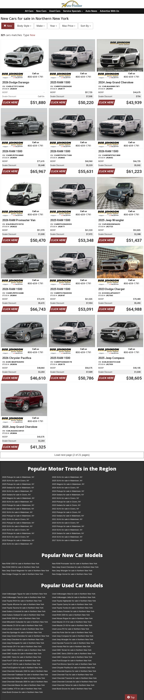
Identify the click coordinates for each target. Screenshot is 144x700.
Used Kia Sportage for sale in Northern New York (22, 632)
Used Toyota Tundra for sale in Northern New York (72, 608)
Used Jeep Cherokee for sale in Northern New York (23, 639)
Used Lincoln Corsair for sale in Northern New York (22, 629)
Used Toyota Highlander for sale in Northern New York (74, 601)
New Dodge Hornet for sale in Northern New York (72, 574)
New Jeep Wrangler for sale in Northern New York (72, 571)
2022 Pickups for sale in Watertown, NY (18, 516)
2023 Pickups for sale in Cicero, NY (66, 502)
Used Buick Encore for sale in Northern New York (72, 689)
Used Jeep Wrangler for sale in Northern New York (72, 639)
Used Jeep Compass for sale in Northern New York (72, 636)
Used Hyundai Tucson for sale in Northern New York (73, 643)
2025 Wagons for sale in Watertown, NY (68, 484)
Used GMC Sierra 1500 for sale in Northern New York (23, 650)
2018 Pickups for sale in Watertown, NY (18, 540)
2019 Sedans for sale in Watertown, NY (68, 533)
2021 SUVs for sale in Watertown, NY (67, 519)
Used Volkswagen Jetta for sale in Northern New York (73, 597)
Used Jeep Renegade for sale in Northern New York (23, 643)
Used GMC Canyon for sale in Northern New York (72, 657)
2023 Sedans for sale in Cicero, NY (66, 505)
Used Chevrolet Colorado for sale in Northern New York (74, 682)
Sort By (86, 25)
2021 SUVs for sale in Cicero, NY (15, 519)
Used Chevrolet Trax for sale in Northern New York (72, 675)
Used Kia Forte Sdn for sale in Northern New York (72, 632)
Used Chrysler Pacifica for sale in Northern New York (73, 668)
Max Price (68, 25)
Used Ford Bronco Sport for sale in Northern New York (74, 664)
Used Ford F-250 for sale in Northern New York (21, 664)
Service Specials (73, 11)
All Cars (29, 11)
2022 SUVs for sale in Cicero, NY (65, 509)
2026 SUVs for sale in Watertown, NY (67, 477)
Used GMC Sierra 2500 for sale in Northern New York (73, 653)
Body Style (24, 25)
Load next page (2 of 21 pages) (72, 455)
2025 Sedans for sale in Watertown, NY (18, 488)
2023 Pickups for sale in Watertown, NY (18, 505)
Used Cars (54, 11)
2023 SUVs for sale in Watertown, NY (17, 502)
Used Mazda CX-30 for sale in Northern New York (22, 625)
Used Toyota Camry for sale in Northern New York (72, 604)
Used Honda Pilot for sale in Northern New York (71, 646)
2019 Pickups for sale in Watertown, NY (18, 533)
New (8, 25)
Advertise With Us (109, 11)
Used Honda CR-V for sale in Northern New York (21, 646)
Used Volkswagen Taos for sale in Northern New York (23, 597)
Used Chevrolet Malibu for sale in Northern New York (23, 678)
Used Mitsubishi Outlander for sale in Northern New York (25, 622)
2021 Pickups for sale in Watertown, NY (18, 523)
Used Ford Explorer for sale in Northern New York (22, 668)
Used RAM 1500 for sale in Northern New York (71, 615)
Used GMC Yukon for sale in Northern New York (21, 657)
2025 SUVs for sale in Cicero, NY (15, 481)
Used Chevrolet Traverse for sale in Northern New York (74, 678)
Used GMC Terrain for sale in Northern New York (71, 650)
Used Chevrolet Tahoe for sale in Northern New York (73, 685)
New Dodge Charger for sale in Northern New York (22, 574)
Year (53, 25)
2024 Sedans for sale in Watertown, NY (68, 495)
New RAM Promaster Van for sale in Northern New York (74, 564)
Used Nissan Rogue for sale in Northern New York (72, 618)
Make (41, 25)
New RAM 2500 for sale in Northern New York (20, 567)
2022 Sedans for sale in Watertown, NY (68, 516)
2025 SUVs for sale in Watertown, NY (67, 481)
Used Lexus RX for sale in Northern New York (70, 629)
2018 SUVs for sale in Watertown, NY (67, 537)
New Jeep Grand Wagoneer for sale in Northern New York (25, 571)
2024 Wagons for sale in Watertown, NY (18, 498)
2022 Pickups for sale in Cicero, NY (66, 512)
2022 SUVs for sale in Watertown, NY (17, 512)
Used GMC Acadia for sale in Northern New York (21, 653)
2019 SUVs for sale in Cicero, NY (15, 530)
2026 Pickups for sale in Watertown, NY (18, 477)
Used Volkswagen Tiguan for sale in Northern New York (24, 594)
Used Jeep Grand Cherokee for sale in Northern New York (25, 636)
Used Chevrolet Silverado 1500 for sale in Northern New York (25, 671)
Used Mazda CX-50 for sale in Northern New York (72, 625)
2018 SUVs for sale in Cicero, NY (15, 537)
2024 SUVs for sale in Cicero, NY (65, 488)
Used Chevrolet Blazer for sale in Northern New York (23, 685)
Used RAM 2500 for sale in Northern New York (21, 618)
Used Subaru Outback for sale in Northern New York (23, 615)
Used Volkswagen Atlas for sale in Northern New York (73, 594)
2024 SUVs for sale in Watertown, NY (17, 491)
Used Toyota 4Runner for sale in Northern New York (23, 604)
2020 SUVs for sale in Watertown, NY (17, 526)
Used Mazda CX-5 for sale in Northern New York (71, 622)
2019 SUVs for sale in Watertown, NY (67, 530)
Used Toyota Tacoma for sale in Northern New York (22, 608)
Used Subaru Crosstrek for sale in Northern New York (23, 611)
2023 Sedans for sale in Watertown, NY (18, 509)
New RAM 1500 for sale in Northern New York (20, 564)
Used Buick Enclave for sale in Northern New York (22, 692)
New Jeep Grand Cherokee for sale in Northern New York (75, 567)
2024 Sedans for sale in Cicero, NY (16, 495)
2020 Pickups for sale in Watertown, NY (68, 526)
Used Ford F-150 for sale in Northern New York (21, 661)
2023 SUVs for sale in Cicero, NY (65, 498)
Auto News (91, 11)
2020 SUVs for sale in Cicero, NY (65, 523)
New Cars (41, 11)
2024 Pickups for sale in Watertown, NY (68, 491)
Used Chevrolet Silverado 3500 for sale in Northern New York (25, 682)
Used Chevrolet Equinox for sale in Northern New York (74, 671)
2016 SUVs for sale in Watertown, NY (17, 544)
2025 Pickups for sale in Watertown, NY (18, 484)
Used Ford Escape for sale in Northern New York (71, 661)
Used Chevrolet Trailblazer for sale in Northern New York (25, 675)
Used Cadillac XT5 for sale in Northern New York (21, 689)
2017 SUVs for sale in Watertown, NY (67, 540)
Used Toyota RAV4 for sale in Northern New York (22, 601)
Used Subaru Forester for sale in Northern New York (73, 611)
